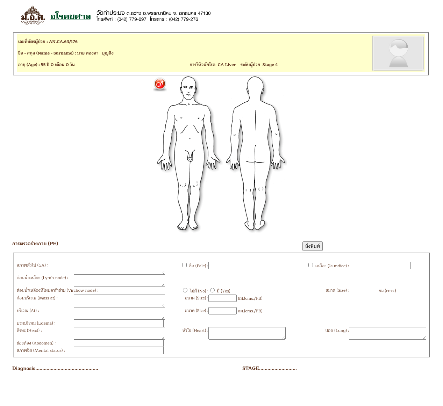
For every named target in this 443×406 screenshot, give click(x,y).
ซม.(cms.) (363, 294)
